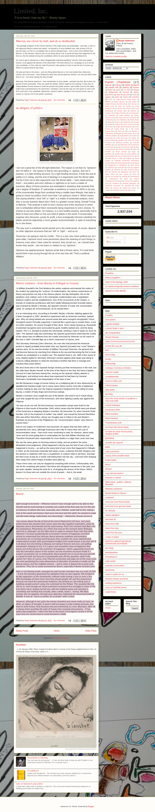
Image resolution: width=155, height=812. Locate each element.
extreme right (128, 147)
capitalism (121, 140)
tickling (125, 188)
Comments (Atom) (61, 638)
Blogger (91, 806)
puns (134, 174)
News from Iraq (111, 528)
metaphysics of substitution (117, 165)
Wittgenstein (113, 92)
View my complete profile (116, 56)
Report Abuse (112, 197)
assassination (124, 135)
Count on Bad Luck (113, 381)
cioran (130, 140)
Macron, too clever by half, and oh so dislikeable (45, 41)
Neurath (136, 122)
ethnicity (110, 147)
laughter (129, 158)
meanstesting (122, 163)
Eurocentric (119, 108)
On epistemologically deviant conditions (122, 286)
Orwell (110, 124)
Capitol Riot (109, 104)
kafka (107, 447)
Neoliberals (127, 122)
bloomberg (109, 138)
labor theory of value (115, 158)
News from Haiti (112, 524)
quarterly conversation (114, 565)
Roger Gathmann (127, 41)
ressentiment (113, 179)
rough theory (110, 592)
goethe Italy (119, 154)
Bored (19, 494)
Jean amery (119, 117)
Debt (120, 106)
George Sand (122, 111)
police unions (110, 174)
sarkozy (125, 87)
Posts (110, 238)
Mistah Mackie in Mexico (115, 493)
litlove (107, 464)
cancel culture (110, 140)
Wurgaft (118, 133)
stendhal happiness (129, 183)
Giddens (133, 111)
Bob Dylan (132, 102)
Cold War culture (122, 104)
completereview (112, 376)
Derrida (128, 106)
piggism (108, 97)
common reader (112, 372)
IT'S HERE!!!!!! (33, 771)
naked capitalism (112, 515)
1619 (110, 99)
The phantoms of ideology (37, 758)
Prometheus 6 (111, 557)
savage (119, 181)
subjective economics (113, 185)
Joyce (118, 90)
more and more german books (118, 506)
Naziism (117, 122)
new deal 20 (110, 519)
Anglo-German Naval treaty (126, 99)
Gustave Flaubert (120, 113)
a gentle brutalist (112, 324)
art (136, 133)
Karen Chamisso (117, 82)
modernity (111, 167)
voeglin (107, 190)
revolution (135, 97)
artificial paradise (111, 135)
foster (135, 149)
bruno (126, 138)
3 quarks (109, 315)
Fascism (128, 108)
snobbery (115, 183)
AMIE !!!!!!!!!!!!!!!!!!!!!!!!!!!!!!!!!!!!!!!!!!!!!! (120, 341)
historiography (110, 156)
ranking (116, 176)
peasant (114, 172)
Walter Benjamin (132, 85)
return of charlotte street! (115, 587)
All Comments (114, 242)
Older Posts (90, 631)
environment (135, 145)
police (117, 97)
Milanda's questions (113, 489)
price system (123, 174)
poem (134, 172)
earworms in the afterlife (115, 291)
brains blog (110, 355)
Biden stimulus (119, 102)
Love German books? (114, 473)
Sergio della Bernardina (124, 126)
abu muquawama (112, 333)
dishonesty (124, 145)
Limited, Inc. (31, 11)
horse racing (122, 156)
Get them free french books (117, 427)
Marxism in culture (113, 478)
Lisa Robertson (121, 120)
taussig (116, 188)
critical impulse (111, 385)
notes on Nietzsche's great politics (29, 784)
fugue (134, 151)
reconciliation (134, 176)
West (126, 131)
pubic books (110, 561)
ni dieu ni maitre (112, 537)
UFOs (120, 131)
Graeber (108, 113)
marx (134, 95)
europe (118, 147)
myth (128, 167)
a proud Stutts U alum (114, 328)
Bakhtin (107, 102)
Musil (109, 122)
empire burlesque (112, 405)
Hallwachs (111, 115)
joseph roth (113, 87)
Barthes (136, 87)
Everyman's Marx (112, 410)
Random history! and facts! (116, 579)
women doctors (127, 190)
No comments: (60, 100)
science (127, 181)
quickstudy (109, 570)
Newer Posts (22, 631)
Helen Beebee (124, 115)
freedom (108, 151)
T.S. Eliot (127, 90)
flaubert (120, 149)
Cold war (134, 104)
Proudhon (21, 645)
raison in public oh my (114, 574)
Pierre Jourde (127, 124)
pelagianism (125, 172)
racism (125, 97)
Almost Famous (112, 337)
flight (128, 149)
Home (57, 631)
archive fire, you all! (113, 346)
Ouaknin (118, 124)
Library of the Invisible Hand (117, 456)
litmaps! (108, 469)
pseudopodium (111, 552)
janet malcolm (134, 156)
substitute (127, 185)
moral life (120, 167)
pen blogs (109, 548)
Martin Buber (134, 120)
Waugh (136, 90)
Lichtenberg (109, 120)
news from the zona (113, 533)
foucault (126, 92)
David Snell (109, 106)
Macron (108, 85)
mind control (134, 165)
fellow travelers (111, 414)
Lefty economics (112, 451)
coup (115, 145)
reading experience (113, 583)
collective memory (122, 142)
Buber (110, 90)
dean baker (110, 390)
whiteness (116, 190)
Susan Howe (119, 129)
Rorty (137, 124)
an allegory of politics (29, 108)
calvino (134, 138)
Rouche (110, 126)
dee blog (109, 394)
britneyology (110, 363)
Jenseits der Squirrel (114, 442)
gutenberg (109, 438)
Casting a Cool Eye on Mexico (118, 368)
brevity (108, 359)
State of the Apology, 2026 (116, 282)
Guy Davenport (134, 113)
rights (126, 179)
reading (124, 176)
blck (107, 350)
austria (134, 135)
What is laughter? (112, 278)
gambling (108, 154)
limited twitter (111, 460)
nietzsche (117, 170)
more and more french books (117, 502)
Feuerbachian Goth (113, 423)
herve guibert (131, 154)
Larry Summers (131, 117)
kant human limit (123, 95)
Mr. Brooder (110, 511)
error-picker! (110, 320)
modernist (109, 497)
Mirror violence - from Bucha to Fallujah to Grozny (47, 283)
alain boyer (128, 133)
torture (134, 188)
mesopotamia (134, 163)
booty (118, 138)
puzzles (107, 176)
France (118, 85)
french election (121, 151)
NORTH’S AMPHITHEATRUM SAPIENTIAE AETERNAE (118, 542)
